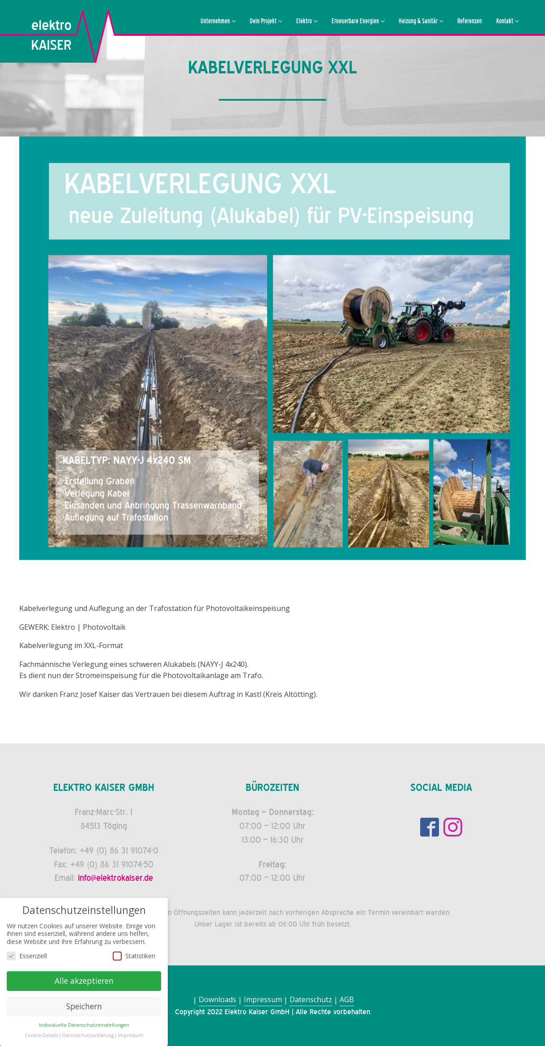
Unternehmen (215, 21)
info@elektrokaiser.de (115, 878)
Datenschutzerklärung (88, 1036)
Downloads (217, 999)
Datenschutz (311, 999)
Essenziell (27, 957)
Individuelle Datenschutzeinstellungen (84, 1026)
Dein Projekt (263, 21)
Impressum (263, 999)
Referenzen (469, 21)
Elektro (304, 21)
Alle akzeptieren (84, 982)
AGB (347, 999)
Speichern (84, 1008)
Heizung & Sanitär (418, 21)
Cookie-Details (41, 1036)
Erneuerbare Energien (355, 21)
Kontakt (504, 21)
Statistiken (134, 957)
